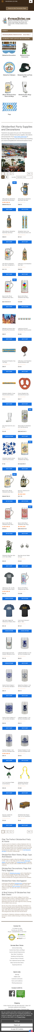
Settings (17, 1021)
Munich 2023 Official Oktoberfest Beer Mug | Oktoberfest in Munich (23, 297)
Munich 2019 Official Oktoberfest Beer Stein (23, 588)
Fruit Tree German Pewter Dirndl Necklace (8, 783)
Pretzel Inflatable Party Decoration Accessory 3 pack (23, 394)
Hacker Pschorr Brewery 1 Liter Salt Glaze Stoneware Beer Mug (8, 686)
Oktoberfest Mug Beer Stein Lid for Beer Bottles (8, 556)
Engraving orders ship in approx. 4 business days (17, 1009)
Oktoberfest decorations (15, 873)
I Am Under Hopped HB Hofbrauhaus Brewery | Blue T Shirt (8, 621)
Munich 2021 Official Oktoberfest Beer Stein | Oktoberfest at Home (7, 491)
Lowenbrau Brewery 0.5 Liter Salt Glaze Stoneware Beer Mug (24, 653)
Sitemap (17, 974)
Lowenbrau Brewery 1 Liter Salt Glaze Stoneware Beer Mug (24, 718)
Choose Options (9, 436)
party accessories (16, 886)
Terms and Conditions (17, 981)
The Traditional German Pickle (17, 960)
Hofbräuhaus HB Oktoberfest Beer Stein (24, 264)
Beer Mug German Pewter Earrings (24, 556)
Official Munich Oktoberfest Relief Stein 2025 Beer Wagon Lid (24, 199)
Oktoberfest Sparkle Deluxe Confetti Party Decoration (8, 459)
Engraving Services (17, 964)
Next (30, 174)
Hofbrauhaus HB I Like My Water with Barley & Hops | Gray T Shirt (8, 588)
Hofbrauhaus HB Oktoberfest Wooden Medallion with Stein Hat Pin (24, 361)
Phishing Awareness (17, 983)
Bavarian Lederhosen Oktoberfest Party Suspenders (7, 815)
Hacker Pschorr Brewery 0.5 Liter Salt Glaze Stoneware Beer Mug (8, 718)
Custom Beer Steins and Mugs (17, 950)
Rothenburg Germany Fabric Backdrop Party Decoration (8, 329)
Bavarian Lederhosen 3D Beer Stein (23, 491)
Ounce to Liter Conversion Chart (17, 8)
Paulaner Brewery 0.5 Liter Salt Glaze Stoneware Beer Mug (24, 750)
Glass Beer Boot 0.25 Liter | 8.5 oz (8, 426)
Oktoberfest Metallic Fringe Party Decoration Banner (8, 394)
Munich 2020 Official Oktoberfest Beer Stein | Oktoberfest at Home (7, 523)
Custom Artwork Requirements (17, 952)
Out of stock (24, 209)
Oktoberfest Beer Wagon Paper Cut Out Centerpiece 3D (24, 815)
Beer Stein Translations (17, 954)
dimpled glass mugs (21, 862)
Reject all (17, 1025)
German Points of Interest (17, 958)
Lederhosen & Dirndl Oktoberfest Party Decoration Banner (24, 329)
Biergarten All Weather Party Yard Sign (8, 361)
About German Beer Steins (17, 962)
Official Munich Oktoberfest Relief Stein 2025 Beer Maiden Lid (8, 232)
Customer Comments (17, 978)
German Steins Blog (17, 948)
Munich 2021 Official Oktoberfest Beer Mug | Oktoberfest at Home (23, 459)
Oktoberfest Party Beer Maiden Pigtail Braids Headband (23, 783)
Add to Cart (9, 209)
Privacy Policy (21, 1017)
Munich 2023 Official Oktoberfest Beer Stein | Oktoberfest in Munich (7, 297)
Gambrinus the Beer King (17, 956)
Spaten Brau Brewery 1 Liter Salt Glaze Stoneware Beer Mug (24, 686)
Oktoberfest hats (18, 883)
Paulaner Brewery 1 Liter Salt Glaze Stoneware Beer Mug (8, 750)
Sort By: (14, 177)
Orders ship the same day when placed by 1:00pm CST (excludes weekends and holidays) (17, 1006)
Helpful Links (17, 976)
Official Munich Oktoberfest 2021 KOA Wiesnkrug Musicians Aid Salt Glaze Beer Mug (24, 426)
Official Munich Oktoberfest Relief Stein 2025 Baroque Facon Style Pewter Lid (8, 199)
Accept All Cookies (17, 1029)
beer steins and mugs (20, 136)
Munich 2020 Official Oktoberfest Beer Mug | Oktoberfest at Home (23, 523)
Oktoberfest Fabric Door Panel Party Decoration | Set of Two (24, 232)
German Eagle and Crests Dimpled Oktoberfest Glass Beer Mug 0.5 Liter (8, 653)
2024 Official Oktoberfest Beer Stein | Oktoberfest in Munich (8, 264)
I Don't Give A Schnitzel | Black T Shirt (23, 621)
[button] (17, 34)
